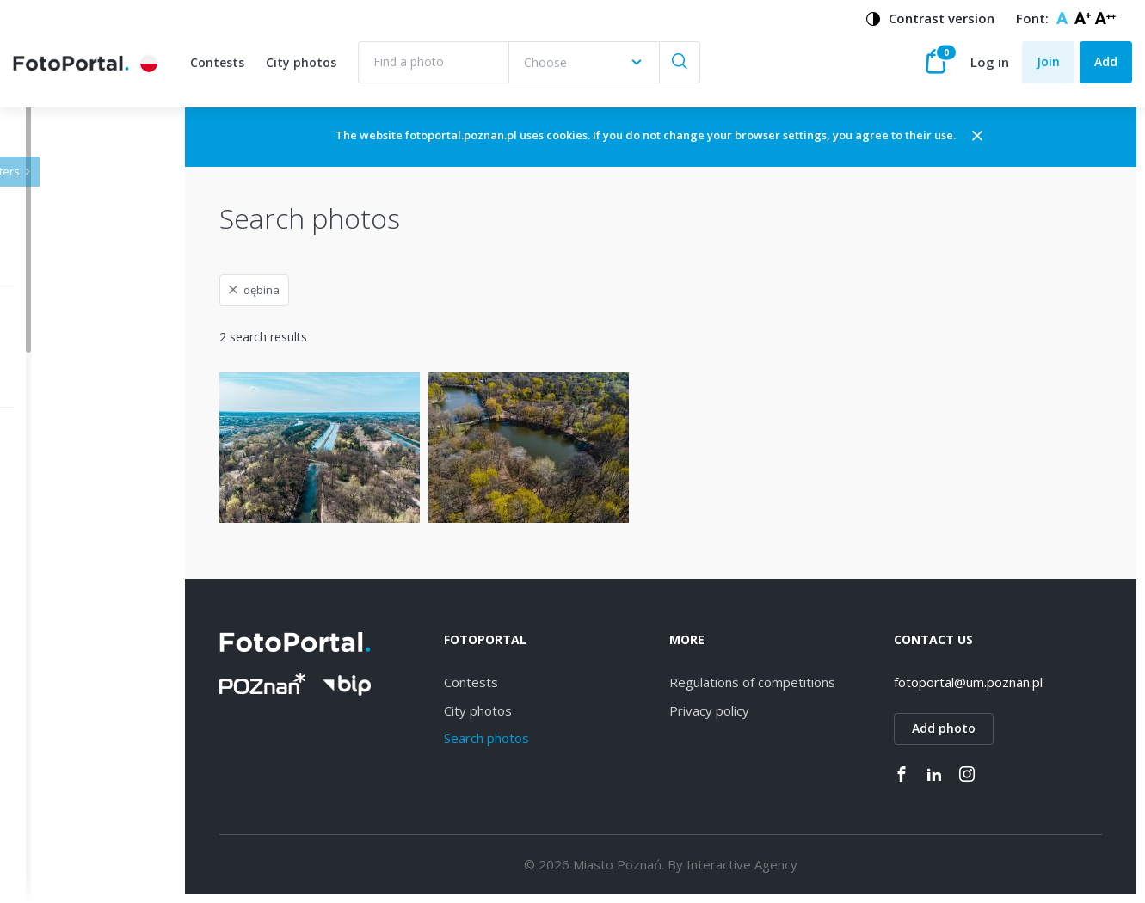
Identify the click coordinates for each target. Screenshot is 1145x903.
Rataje (71, 750)
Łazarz (71, 720)
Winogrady (83, 601)
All (59, 482)
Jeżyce (71, 511)
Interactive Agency (787, 864)
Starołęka (80, 661)
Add (1105, 61)
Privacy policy (755, 710)
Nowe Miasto (91, 840)
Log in (989, 62)
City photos (301, 62)
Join (1048, 61)
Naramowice (89, 631)
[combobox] (583, 62)
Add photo (967, 728)
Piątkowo (79, 870)
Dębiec (72, 571)
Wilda (68, 541)
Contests (217, 62)
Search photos (554, 737)
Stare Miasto (89, 810)
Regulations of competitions (798, 682)
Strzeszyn (80, 690)
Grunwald (79, 780)
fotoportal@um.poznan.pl (991, 682)
